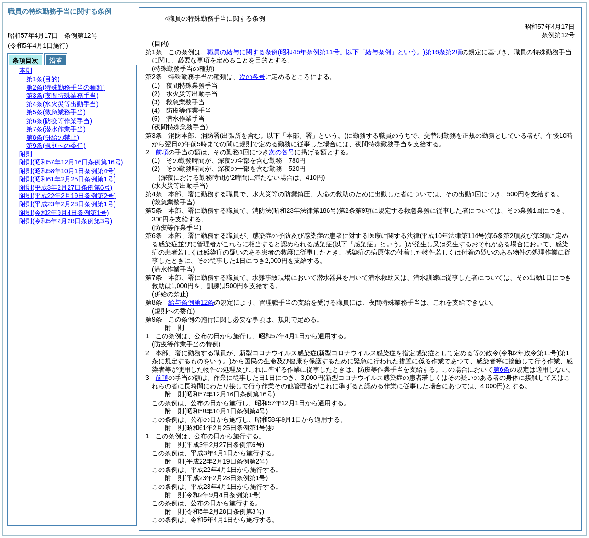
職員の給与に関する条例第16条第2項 (334, 52)
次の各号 (252, 76)
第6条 (501, 369)
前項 (162, 152)
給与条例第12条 (191, 302)
